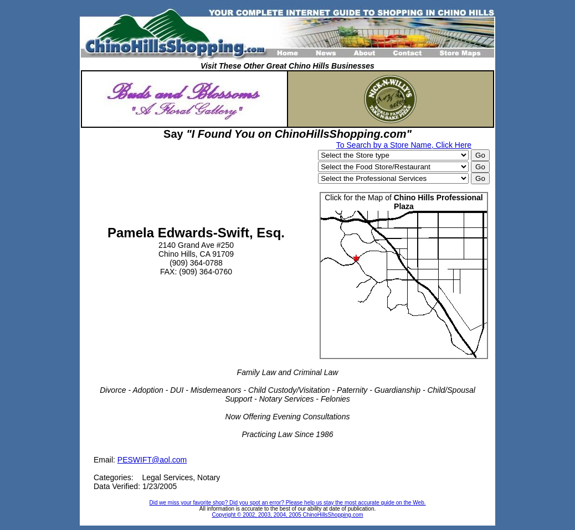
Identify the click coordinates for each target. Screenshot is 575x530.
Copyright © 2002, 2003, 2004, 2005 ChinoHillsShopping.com (287, 515)
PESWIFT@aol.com (152, 459)
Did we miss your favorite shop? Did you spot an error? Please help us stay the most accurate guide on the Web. (288, 503)
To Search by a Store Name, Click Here (403, 145)
